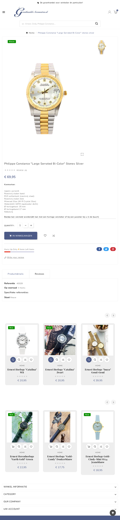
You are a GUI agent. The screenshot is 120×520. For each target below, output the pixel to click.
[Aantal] (20, 225)
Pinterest (113, 249)
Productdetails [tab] (16, 273)
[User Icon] (109, 12)
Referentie (10, 283)
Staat (7, 297)
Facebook (99, 249)
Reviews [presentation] (39, 273)
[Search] (56, 24)
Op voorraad (10, 287)
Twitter (106, 249)
